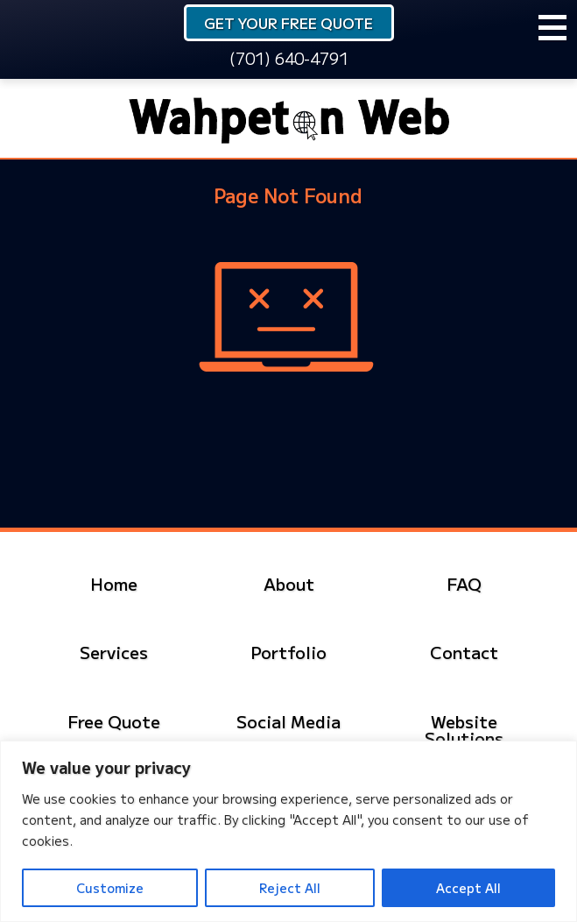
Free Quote (113, 721)
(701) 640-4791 (288, 57)
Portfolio (288, 651)
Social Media (288, 721)
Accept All (468, 888)
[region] (288, 831)
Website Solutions (464, 729)
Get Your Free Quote (288, 22)
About (289, 583)
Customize (110, 888)
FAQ (464, 583)
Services (114, 651)
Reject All (289, 888)
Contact (464, 651)
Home (113, 583)
